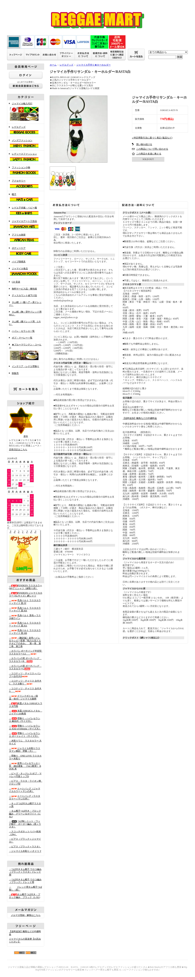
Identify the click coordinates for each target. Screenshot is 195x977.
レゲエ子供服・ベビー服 (25, 211)
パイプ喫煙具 (19, 261)
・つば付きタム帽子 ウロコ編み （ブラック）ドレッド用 (25, 881)
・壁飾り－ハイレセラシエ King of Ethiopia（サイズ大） (25, 727)
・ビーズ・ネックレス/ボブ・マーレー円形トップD (25, 775)
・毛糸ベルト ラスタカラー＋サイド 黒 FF (25, 602)
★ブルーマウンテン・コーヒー (25, 352)
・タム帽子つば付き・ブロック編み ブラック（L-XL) (24, 896)
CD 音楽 (16, 282)
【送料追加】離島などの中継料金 (140, 418)
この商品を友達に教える (148, 153)
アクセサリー (25, 184)
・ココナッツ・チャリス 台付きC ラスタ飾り (25, 682)
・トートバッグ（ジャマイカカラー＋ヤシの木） (24, 790)
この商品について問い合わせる (152, 149)
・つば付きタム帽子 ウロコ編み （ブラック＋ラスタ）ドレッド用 (25, 872)
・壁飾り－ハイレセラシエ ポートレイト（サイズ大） (24, 734)
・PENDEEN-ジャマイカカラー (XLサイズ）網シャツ (25, 594)
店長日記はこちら (18, 449)
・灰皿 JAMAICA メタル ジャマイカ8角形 (25, 712)
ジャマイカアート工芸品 (25, 224)
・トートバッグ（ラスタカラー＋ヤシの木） (24, 797)
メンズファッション (25, 144)
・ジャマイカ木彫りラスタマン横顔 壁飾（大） (24, 750)
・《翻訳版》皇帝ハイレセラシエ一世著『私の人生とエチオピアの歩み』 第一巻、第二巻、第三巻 (25, 642)
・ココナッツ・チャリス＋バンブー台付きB (25, 675)
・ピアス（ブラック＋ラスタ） (25, 846)
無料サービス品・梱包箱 (24, 288)
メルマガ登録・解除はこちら (26, 915)
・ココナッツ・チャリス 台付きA (25, 690)
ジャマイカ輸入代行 (25, 112)
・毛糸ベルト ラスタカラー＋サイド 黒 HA (25, 624)
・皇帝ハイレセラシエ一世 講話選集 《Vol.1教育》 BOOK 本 (25, 766)
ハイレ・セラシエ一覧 (23, 331)
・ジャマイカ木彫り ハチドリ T (25, 851)
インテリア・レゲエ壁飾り (25, 366)
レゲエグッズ (25, 130)
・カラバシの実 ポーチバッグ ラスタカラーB (25, 660)
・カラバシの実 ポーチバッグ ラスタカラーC (25, 667)
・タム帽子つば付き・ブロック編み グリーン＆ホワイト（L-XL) (25, 814)
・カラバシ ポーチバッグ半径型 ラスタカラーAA (26, 652)
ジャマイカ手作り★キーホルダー (93, 65)
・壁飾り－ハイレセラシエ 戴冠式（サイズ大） (24, 720)
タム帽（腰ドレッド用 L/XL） (25, 323)
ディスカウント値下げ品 (24, 295)
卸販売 (15, 373)
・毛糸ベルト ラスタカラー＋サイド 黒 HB (25, 631)
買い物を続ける (144, 144)
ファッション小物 (25, 171)
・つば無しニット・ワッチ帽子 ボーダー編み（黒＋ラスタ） (25, 824)
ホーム (53, 65)
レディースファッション (25, 157)
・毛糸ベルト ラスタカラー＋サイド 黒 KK (25, 609)
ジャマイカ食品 (25, 272)
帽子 (25, 198)
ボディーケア (25, 251)
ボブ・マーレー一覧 (22, 337)
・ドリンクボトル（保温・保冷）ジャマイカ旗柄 (23, 697)
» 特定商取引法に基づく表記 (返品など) (152, 137)
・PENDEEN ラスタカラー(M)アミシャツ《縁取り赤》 (25, 587)
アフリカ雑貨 (25, 238)
